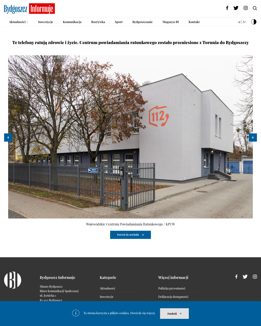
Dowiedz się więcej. (142, 313)
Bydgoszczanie (142, 22)
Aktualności (17, 22)
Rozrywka (98, 22)
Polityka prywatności (171, 288)
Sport (119, 22)
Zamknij (172, 313)
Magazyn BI (171, 22)
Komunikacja (72, 22)
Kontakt (194, 22)
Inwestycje (45, 22)
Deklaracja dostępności (173, 297)
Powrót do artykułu (128, 234)
